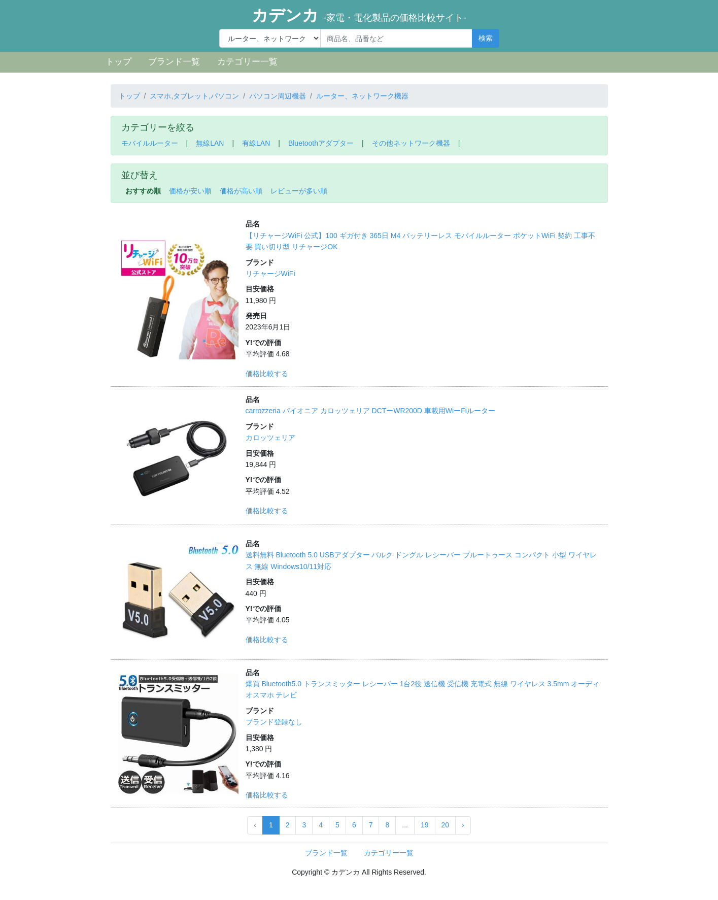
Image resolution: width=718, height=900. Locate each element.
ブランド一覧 (174, 61)
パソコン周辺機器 (277, 96)
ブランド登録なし (274, 722)
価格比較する (267, 374)
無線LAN (210, 143)
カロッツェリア (270, 438)
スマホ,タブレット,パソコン (194, 96)
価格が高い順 (241, 191)
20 (445, 825)
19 (425, 825)
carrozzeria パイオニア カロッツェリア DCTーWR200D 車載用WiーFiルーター (370, 411)
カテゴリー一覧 (247, 61)
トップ (118, 61)
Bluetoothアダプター (321, 143)
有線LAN (256, 143)
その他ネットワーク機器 (411, 143)
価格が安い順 (190, 191)
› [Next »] (463, 825)
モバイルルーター (149, 143)
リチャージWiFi (270, 274)
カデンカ (359, 15)
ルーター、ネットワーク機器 (362, 96)
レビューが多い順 (298, 191)
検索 (485, 38)
